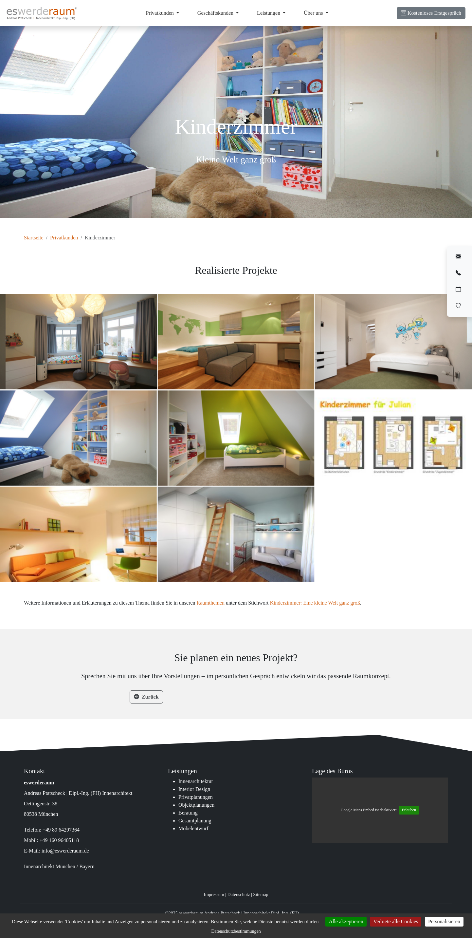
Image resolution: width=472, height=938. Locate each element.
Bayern (86, 866)
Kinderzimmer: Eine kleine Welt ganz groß (315, 603)
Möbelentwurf (193, 828)
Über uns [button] (314, 13)
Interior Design (194, 789)
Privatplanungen (195, 797)
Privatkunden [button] (160, 13)
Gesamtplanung (194, 820)
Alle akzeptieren (346, 921)
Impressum (214, 894)
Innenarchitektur (195, 781)
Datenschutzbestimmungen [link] (236, 931)
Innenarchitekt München (49, 866)
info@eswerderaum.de (65, 851)
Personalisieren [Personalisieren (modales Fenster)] (444, 921)
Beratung (188, 813)
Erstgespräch (431, 13)
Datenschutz (238, 894)
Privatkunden (64, 237)
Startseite (34, 237)
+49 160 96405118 (59, 840)
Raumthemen (211, 603)
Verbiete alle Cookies (395, 921)
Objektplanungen (196, 805)
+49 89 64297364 (61, 830)
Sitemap (260, 894)
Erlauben (409, 810)
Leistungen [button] (269, 13)
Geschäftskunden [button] (216, 13)
